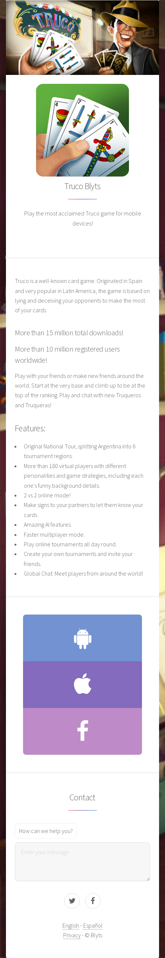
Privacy (72, 935)
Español (93, 925)
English (70, 925)
